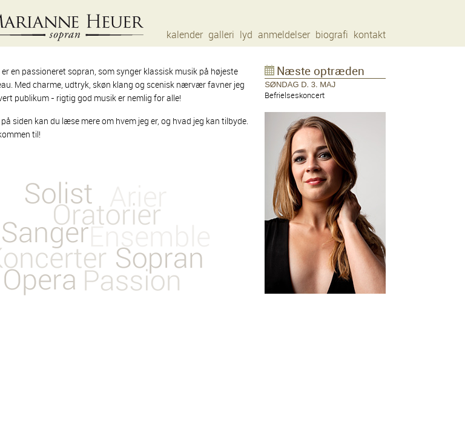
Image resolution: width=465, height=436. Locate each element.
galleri (221, 35)
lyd (246, 35)
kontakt (370, 35)
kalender (185, 35)
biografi (331, 35)
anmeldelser (284, 35)
